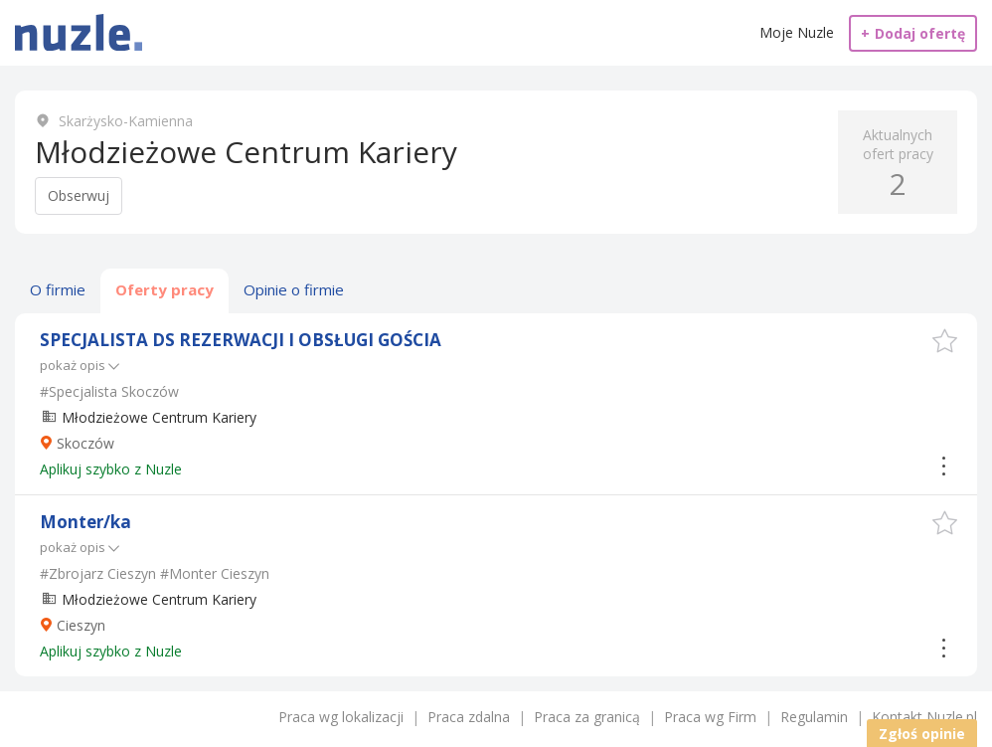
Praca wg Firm (710, 716)
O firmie (57, 289)
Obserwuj (78, 195)
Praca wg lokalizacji (341, 716)
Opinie (294, 289)
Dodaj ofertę (913, 33)
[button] (944, 340)
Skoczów (85, 443)
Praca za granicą (587, 716)
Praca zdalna (468, 716)
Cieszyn (81, 625)
